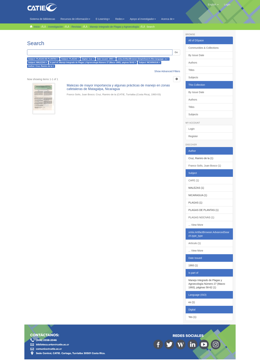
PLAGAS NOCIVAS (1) (201, 217)
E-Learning (103, 19)
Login (191, 128)
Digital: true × (88, 59)
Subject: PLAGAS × (70, 59)
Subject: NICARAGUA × (149, 63)
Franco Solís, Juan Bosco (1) (204, 165)
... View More (195, 224)
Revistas (76, 26)
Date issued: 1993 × (106, 59)
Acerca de (167, 19)
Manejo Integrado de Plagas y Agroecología (114, 26)
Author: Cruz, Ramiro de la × (41, 66)
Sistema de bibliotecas (42, 19)
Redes (119, 19)
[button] (213, 4)
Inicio (37, 26)
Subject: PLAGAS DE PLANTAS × (43, 59)
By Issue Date (196, 55)
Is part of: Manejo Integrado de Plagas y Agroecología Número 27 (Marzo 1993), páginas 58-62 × (93, 63)
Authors (192, 62)
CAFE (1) (193, 180)
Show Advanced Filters (167, 71)
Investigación (55, 26)
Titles (191, 70)
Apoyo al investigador (143, 19)
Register (193, 136)
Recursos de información (75, 19)
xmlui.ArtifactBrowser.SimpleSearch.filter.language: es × (143, 59)
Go (176, 52)
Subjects (193, 77)
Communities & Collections (203, 47)
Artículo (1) (194, 243)
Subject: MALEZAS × (37, 63)
